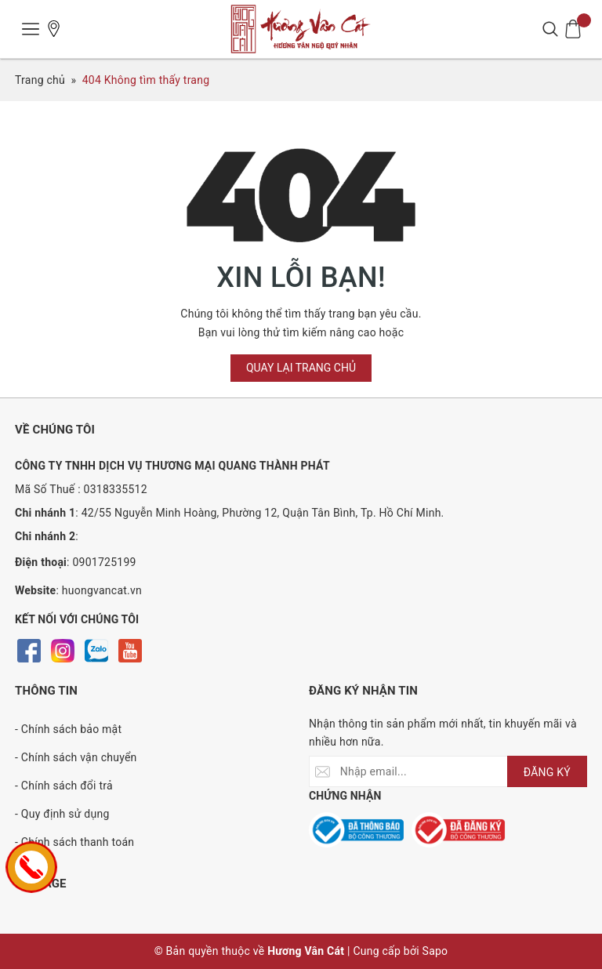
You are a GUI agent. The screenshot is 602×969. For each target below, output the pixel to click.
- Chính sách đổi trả (64, 785)
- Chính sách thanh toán (74, 842)
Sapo (435, 951)
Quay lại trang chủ (301, 367)
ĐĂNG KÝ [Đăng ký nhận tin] (547, 772)
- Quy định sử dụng (62, 814)
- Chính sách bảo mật (68, 729)
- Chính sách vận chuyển (76, 757)
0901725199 (104, 562)
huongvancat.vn (102, 590)
